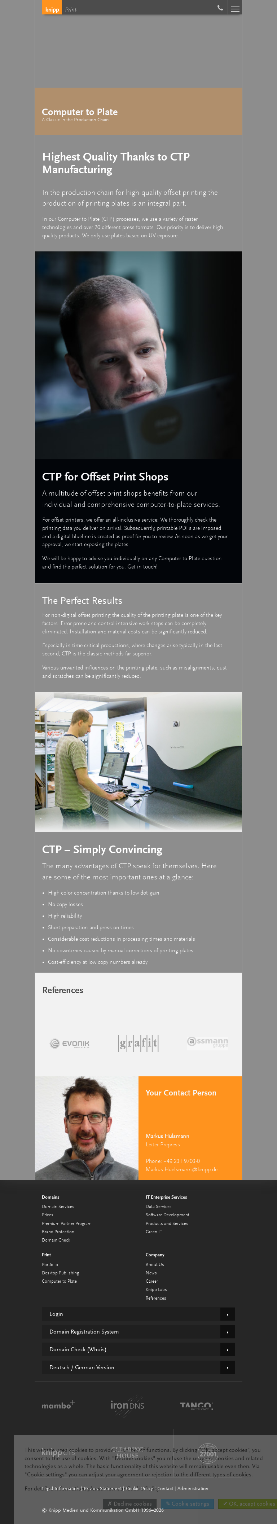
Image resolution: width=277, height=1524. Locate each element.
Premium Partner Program (67, 1223)
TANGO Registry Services (196, 1405)
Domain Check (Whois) (78, 1349)
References (156, 1298)
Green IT (154, 1232)
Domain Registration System (84, 1331)
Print (70, 10)
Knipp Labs (156, 1289)
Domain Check (56, 1240)
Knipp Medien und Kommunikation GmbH (52, 7)
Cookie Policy (143, 1488)
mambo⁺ (58, 1405)
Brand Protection (58, 1232)
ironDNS (127, 1405)
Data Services (159, 1206)
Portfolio (50, 1264)
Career (152, 1281)
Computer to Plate (59, 1281)
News (151, 1273)
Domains (51, 1197)
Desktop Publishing (60, 1273)
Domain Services (58, 1206)
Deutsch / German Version (81, 1367)
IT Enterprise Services (166, 1197)
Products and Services (167, 1223)
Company (155, 1254)
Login (56, 1314)
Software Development (167, 1215)
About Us (155, 1264)
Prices (47, 1215)
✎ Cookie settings (187, 1504)
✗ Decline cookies (129, 1504)
